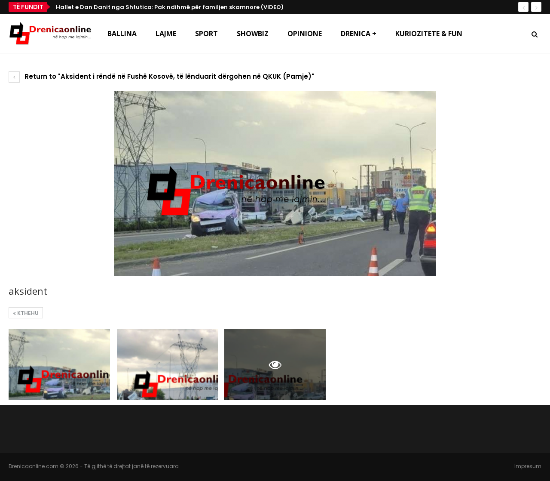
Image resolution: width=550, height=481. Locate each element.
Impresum (527, 466)
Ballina (122, 33)
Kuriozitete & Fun (428, 33)
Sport (206, 33)
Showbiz (253, 33)
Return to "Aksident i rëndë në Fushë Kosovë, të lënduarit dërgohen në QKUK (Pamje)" (161, 76)
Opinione (304, 33)
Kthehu (26, 313)
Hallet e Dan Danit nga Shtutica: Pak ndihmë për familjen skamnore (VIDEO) (170, 7)
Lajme (166, 33)
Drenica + (358, 33)
